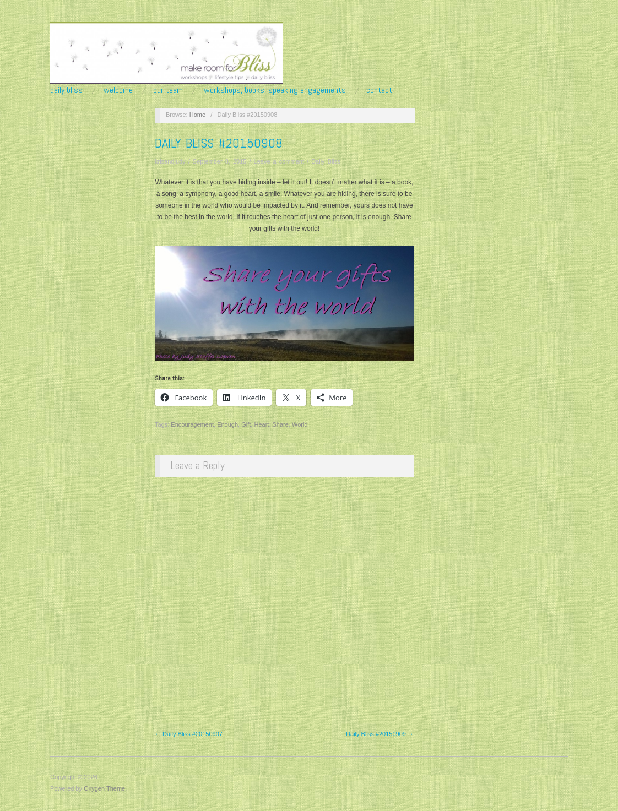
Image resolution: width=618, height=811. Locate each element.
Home (197, 114)
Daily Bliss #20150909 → (380, 734)
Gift (246, 424)
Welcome (118, 90)
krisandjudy (170, 161)
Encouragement (192, 424)
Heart (261, 424)
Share (281, 424)
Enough (227, 424)
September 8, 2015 (220, 161)
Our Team (168, 90)
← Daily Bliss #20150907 (189, 734)
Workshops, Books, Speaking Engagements (275, 90)
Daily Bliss (66, 90)
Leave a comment (279, 161)
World (300, 424)
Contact (379, 90)
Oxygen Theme (104, 788)
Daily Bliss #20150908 (219, 142)
